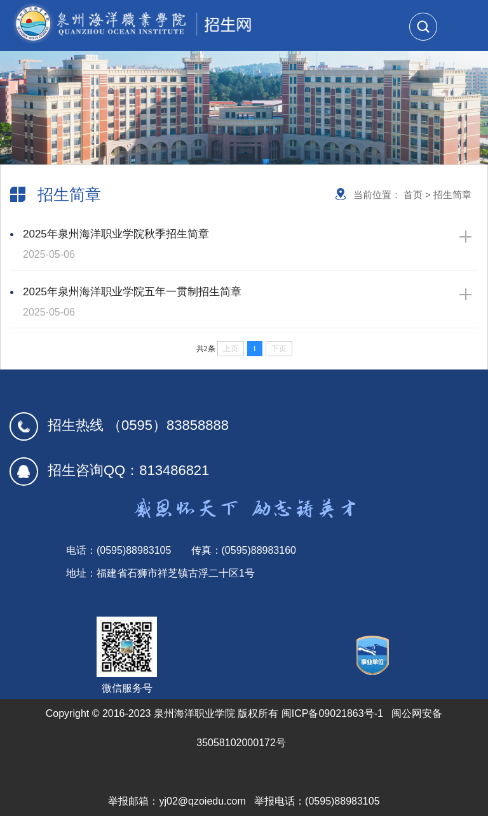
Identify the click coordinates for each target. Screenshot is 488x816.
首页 (413, 194)
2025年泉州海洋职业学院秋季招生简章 (241, 246)
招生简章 (452, 194)
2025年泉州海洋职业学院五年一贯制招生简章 (241, 304)
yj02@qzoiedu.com (202, 801)
